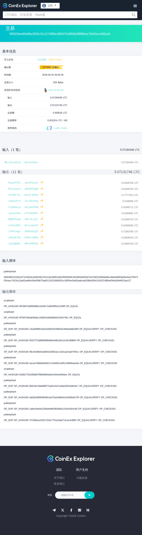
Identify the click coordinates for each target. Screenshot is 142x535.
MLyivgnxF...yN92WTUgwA (23, 189)
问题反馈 (82, 477)
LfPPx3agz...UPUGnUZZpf (23, 231)
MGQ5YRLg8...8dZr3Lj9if (23, 219)
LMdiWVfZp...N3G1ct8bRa (23, 237)
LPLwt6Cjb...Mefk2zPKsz (23, 162)
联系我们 (59, 483)
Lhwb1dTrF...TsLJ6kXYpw (23, 201)
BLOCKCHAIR (53, 90)
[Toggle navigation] (135, 6)
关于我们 (59, 477)
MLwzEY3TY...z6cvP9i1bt (23, 183)
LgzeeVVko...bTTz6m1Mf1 (23, 213)
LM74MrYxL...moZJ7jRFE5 (23, 195)
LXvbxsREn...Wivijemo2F (23, 225)
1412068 (41, 59)
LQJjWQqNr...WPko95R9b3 (23, 243)
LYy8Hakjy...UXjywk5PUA (23, 207)
